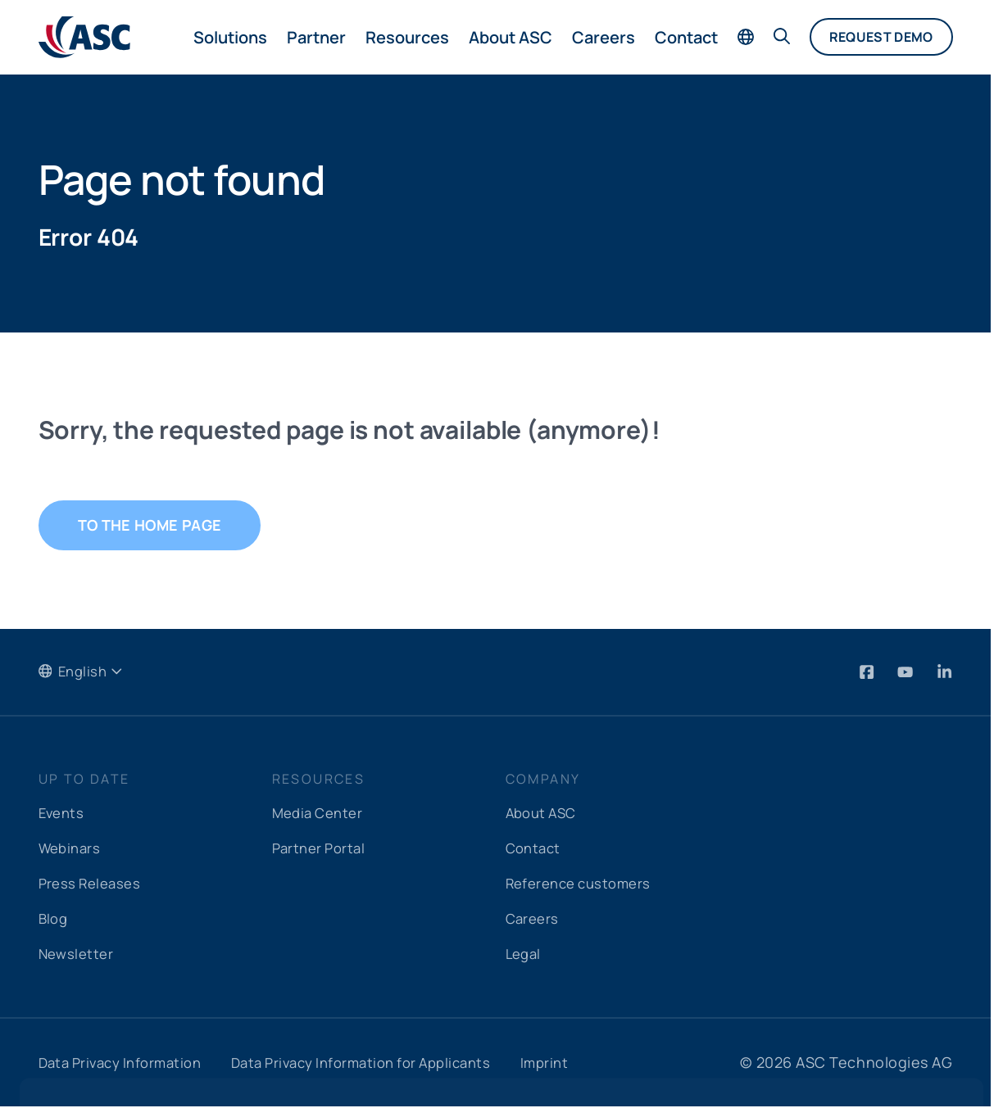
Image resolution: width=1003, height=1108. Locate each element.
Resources (407, 37)
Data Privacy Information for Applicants (384, 1064)
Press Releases (93, 884)
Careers (603, 37)
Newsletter (78, 955)
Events (63, 814)
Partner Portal (322, 849)
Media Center (321, 814)
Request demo (881, 37)
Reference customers (584, 884)
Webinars (72, 849)
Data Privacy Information (127, 1064)
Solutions (230, 37)
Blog (54, 919)
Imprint (580, 1064)
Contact (686, 37)
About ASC (510, 37)
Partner (316, 37)
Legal (525, 955)
